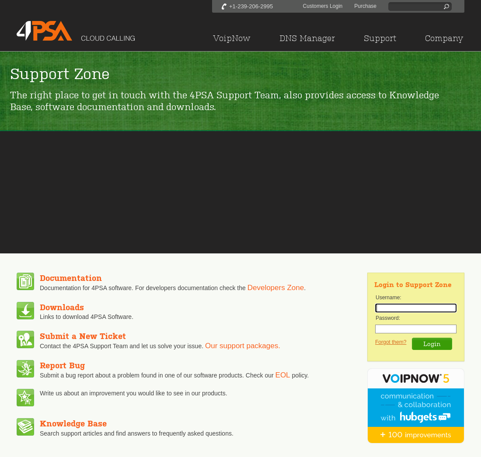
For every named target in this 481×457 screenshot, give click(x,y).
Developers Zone (275, 288)
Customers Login (323, 6)
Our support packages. (242, 346)
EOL (282, 375)
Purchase (365, 6)
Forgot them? (390, 342)
